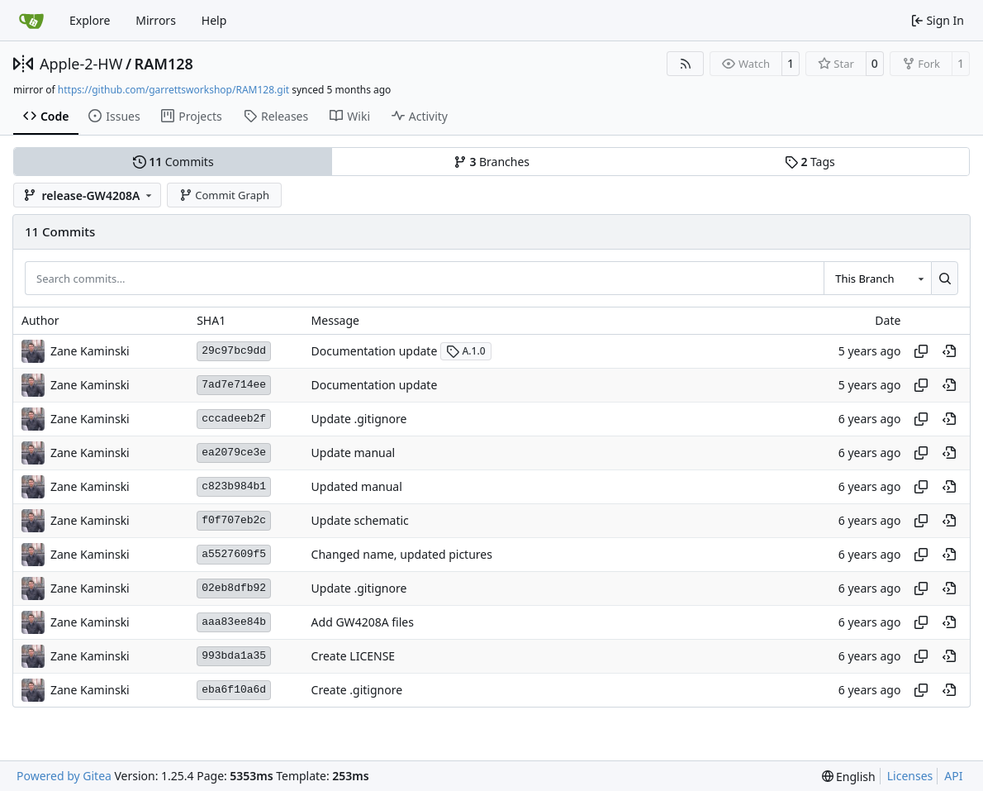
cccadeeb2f (234, 418)
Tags (810, 161)
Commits (173, 161)
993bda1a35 (234, 656)
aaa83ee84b (234, 622)
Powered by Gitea (64, 776)
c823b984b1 (234, 486)
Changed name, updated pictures (401, 554)
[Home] (31, 21)
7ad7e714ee (234, 385)
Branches (491, 161)
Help (214, 20)
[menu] (849, 776)
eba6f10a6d (234, 690)
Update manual (353, 452)
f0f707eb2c (234, 520)
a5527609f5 (234, 554)
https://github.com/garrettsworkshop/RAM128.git (173, 90)
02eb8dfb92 (234, 588)
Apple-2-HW (81, 63)
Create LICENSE (353, 656)
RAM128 (164, 63)
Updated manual (356, 486)
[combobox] (877, 277)
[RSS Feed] (686, 63)
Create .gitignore (356, 690)
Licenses (910, 776)
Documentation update (374, 351)
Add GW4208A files (362, 622)
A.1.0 (466, 351)
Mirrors (155, 20)
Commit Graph (224, 195)
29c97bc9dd (234, 351)
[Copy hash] (921, 351)
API (953, 776)
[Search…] (944, 277)
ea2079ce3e (234, 452)
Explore (89, 20)
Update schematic (360, 520)
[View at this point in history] (949, 351)
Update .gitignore (359, 418)
